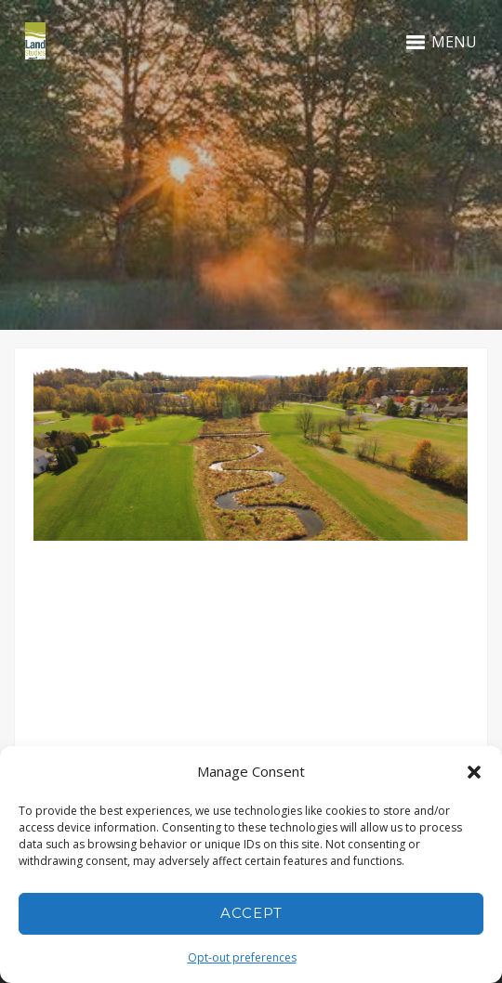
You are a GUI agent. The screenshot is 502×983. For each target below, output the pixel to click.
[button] (474, 772)
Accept (251, 913)
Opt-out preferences (242, 957)
